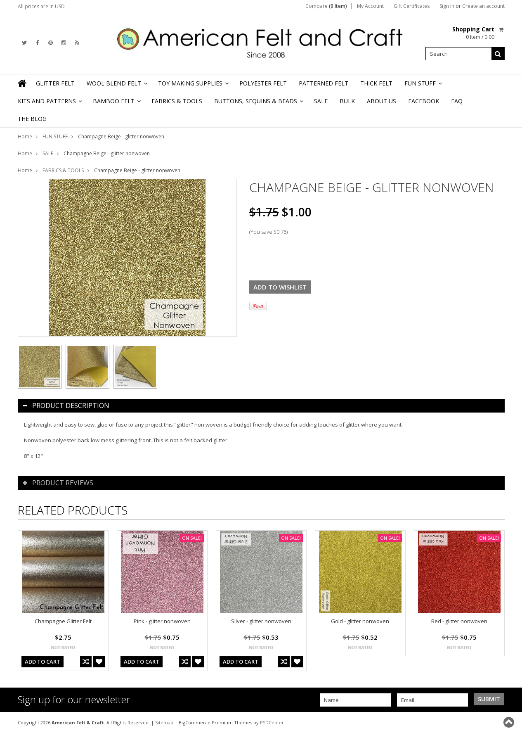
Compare (326, 6)
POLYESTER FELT (263, 83)
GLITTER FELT (55, 83)
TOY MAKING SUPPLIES (192, 85)
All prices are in (41, 6)
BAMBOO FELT (116, 103)
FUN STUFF (422, 85)
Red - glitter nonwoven (459, 621)
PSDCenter (272, 722)
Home (25, 136)
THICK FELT (376, 83)
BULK (347, 101)
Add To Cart (42, 661)
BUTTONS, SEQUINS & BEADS (258, 103)
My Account (370, 6)
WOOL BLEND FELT (116, 85)
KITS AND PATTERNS (49, 103)
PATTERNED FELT (323, 83)
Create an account (483, 6)
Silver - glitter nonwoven (261, 621)
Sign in (446, 6)
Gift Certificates (412, 6)
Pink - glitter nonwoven (162, 621)
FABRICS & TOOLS (176, 101)
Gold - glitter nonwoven (360, 621)
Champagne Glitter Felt (63, 621)
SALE (321, 101)
